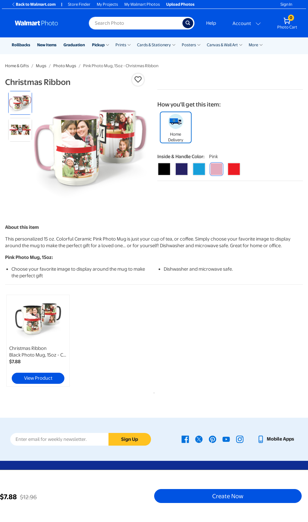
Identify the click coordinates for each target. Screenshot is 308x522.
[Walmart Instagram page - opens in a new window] (240, 439)
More (253, 44)
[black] (164, 169)
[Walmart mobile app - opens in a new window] (275, 439)
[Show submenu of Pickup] (107, 44)
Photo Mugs (64, 65)
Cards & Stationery (154, 44)
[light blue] (199, 169)
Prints (120, 44)
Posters (189, 44)
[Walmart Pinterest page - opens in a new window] (212, 439)
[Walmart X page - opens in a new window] (199, 439)
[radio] (20, 103)
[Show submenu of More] (261, 44)
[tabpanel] (54, 341)
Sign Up (129, 439)
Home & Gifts (17, 65)
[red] (234, 169)
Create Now (227, 496)
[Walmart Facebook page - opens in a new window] (185, 439)
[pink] (216, 169)
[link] (38, 340)
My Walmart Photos (142, 4)
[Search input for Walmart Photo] (135, 23)
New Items (46, 44)
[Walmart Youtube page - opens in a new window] (226, 439)
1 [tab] (153, 392)
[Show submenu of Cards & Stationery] (174, 44)
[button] (138, 80)
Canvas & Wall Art (222, 44)
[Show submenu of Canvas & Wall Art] (241, 44)
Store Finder (79, 4)
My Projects (107, 4)
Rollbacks (21, 44)
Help (211, 23)
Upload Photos (180, 4)
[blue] (181, 169)
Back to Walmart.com (33, 4)
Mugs (41, 65)
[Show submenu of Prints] (129, 44)
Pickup (98, 44)
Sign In (286, 4)
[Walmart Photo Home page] (45, 23)
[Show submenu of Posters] (199, 44)
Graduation (74, 44)
